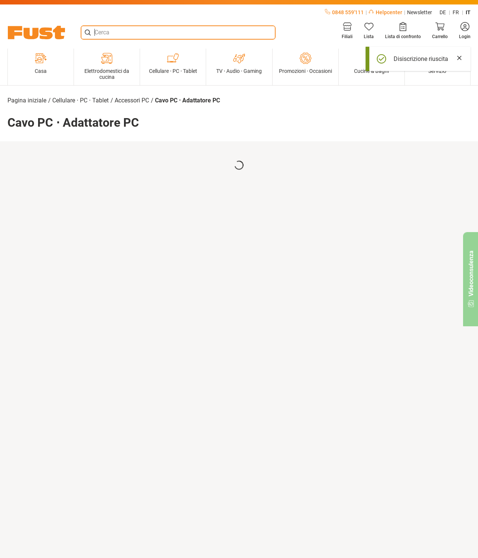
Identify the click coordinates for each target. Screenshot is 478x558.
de (443, 12)
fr (456, 12)
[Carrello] (440, 30)
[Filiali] (347, 30)
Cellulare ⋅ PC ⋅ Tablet (173, 63)
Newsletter (419, 12)
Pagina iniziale (26, 100)
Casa (41, 63)
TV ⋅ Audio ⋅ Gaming (239, 63)
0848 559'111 (344, 12)
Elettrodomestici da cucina (106, 66)
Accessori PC (132, 100)
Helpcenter (385, 12)
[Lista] (369, 30)
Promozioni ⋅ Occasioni (305, 63)
